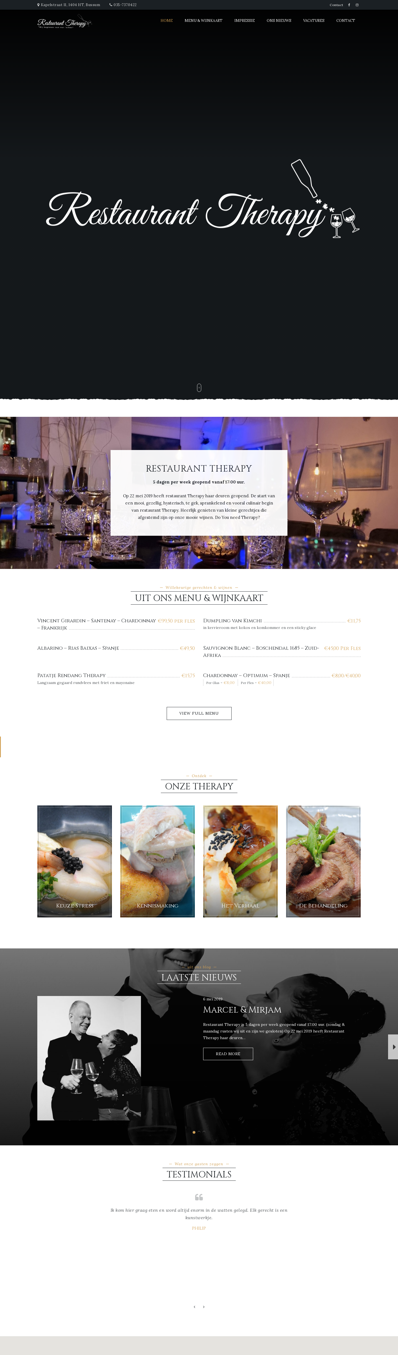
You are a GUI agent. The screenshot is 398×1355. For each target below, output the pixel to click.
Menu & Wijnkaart (203, 20)
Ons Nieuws (279, 20)
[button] (199, 557)
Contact (336, 5)
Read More (228, 1053)
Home (167, 20)
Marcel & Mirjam (242, 1010)
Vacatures (313, 20)
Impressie (244, 20)
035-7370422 (125, 4)
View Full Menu (199, 713)
